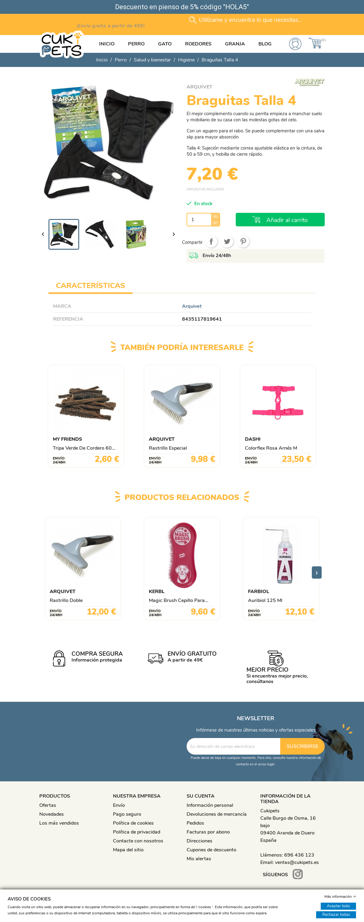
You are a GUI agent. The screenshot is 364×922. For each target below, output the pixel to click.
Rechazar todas (336, 914)
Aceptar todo (338, 906)
